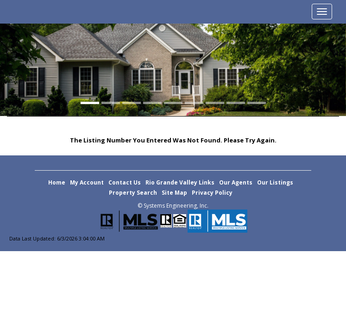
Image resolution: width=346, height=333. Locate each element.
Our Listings (275, 182)
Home (56, 182)
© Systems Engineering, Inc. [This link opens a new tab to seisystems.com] (173, 206)
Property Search (133, 193)
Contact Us (124, 182)
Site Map (174, 193)
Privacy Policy (212, 193)
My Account (87, 182)
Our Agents (235, 182)
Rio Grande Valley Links (179, 182)
